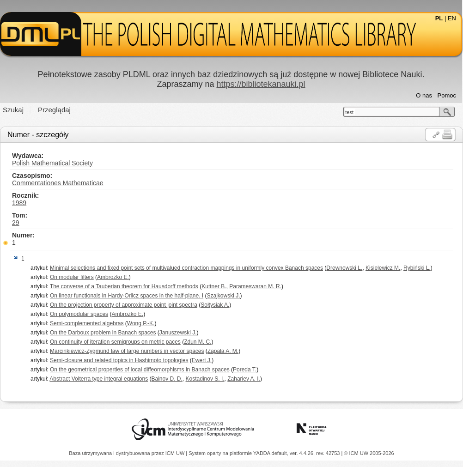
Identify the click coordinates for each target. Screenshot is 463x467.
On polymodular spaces (79, 314)
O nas (424, 95)
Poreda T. (244, 369)
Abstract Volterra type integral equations (98, 379)
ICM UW (175, 453)
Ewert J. (202, 360)
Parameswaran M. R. (255, 286)
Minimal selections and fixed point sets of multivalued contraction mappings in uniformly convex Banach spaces (186, 268)
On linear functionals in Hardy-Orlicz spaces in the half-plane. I (126, 295)
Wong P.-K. (141, 323)
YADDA (262, 453)
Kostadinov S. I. (205, 379)
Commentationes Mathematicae (58, 183)
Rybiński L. (417, 268)
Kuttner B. (213, 286)
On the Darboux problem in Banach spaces (103, 332)
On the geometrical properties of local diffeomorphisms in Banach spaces (140, 369)
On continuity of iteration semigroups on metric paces (115, 342)
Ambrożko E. (113, 277)
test (349, 112)
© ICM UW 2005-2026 (369, 453)
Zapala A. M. (222, 351)
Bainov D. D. (167, 379)
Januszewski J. (178, 332)
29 (15, 222)
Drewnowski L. (344, 268)
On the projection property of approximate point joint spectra (123, 305)
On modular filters (72, 277)
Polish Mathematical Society (52, 163)
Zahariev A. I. (243, 379)
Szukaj (13, 110)
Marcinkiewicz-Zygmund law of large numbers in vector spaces (127, 351)
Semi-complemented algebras (86, 323)
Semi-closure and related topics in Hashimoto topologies (119, 360)
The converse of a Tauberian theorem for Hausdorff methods (124, 286)
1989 (19, 202)
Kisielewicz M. (383, 268)
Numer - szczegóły (37, 135)
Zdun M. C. (197, 342)
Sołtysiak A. (215, 305)
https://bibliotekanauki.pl (260, 84)
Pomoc (447, 95)
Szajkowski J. (223, 295)
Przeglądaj (54, 110)
